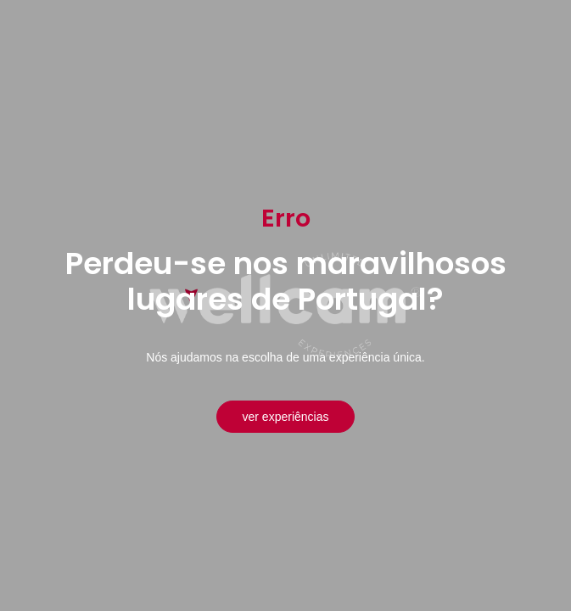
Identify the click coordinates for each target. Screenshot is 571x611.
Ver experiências (286, 416)
